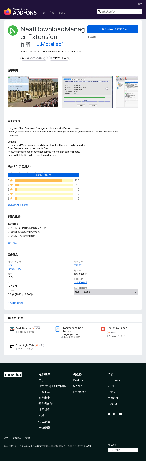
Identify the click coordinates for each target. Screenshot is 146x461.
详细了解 (12, 243)
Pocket (112, 403)
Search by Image (117, 327)
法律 (27, 437)
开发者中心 (45, 397)
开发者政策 (45, 403)
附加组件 (44, 374)
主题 (52, 12)
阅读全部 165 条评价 (18, 205)
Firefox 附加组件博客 (52, 386)
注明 (15, 446)
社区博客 (44, 409)
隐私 (6, 437)
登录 (140, 3)
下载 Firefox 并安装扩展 (113, 29)
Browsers (114, 380)
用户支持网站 (14, 268)
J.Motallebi (50, 44)
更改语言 (112, 445)
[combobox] (119, 11)
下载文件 (91, 36)
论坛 (41, 415)
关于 (41, 380)
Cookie (17, 437)
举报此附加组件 (15, 303)
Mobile (77, 386)
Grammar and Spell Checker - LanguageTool (72, 331)
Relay (111, 392)
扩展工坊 (44, 392)
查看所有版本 (80, 282)
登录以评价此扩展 (43, 174)
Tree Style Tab (25, 345)
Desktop (78, 380)
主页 (10, 265)
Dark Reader (23, 328)
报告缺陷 (44, 421)
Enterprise (79, 392)
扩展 (43, 12)
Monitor (113, 397)
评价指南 (44, 427)
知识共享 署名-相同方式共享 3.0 (60, 446)
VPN (111, 386)
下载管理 (78, 265)
